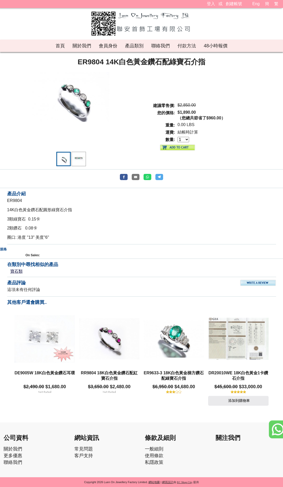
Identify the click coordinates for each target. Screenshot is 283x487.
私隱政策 (154, 462)
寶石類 (16, 271)
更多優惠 (13, 455)
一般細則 (154, 448)
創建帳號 (234, 4)
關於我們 (13, 448)
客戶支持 (83, 455)
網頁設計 (167, 482)
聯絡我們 (13, 462)
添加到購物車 (238, 401)
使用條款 (154, 455)
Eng (256, 4)
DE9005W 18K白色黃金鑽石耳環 (44, 373)
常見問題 (83, 448)
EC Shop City (184, 482)
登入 (211, 4)
